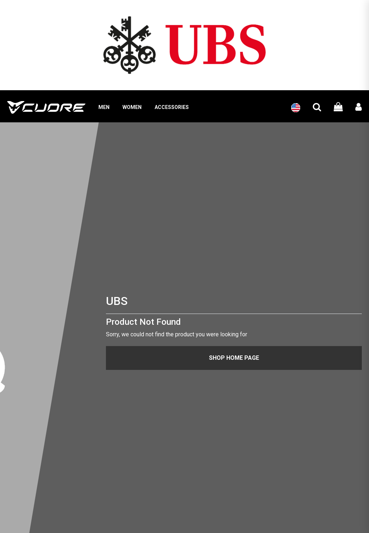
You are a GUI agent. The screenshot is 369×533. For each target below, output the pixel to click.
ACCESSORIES (172, 107)
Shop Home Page (234, 357)
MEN (104, 107)
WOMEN (132, 107)
